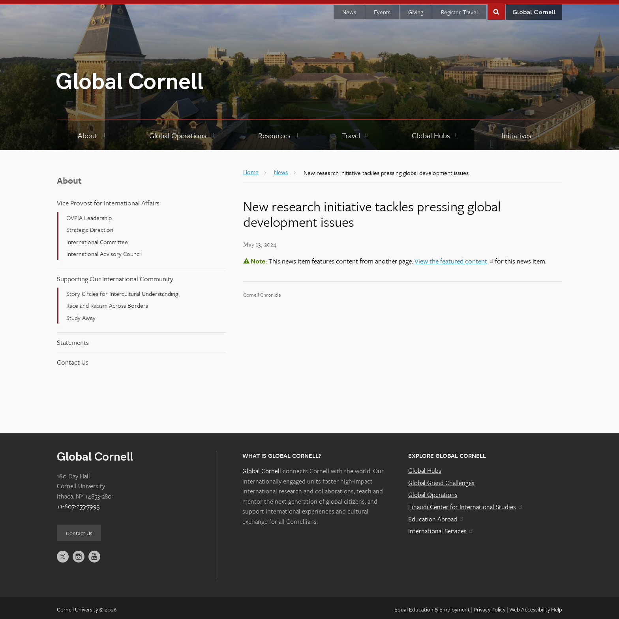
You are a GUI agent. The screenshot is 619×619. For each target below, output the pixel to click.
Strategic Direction (89, 226)
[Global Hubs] (435, 132)
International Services (440, 528)
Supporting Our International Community (115, 275)
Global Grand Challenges (441, 480)
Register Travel (459, 9)
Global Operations (433, 492)
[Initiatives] (521, 132)
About (69, 177)
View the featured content (454, 258)
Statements (73, 339)
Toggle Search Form (496, 8)
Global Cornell (129, 79)
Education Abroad (435, 516)
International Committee (97, 239)
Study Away (81, 314)
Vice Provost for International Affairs (108, 200)
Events (382, 9)
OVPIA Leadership (89, 215)
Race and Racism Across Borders (107, 302)
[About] (92, 132)
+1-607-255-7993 (78, 503)
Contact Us (72, 359)
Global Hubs (424, 467)
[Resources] (279, 132)
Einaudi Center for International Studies (465, 504)
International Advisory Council (104, 250)
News (349, 9)
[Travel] (355, 132)
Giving (415, 9)
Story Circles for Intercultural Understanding (122, 290)
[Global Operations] (182, 132)
